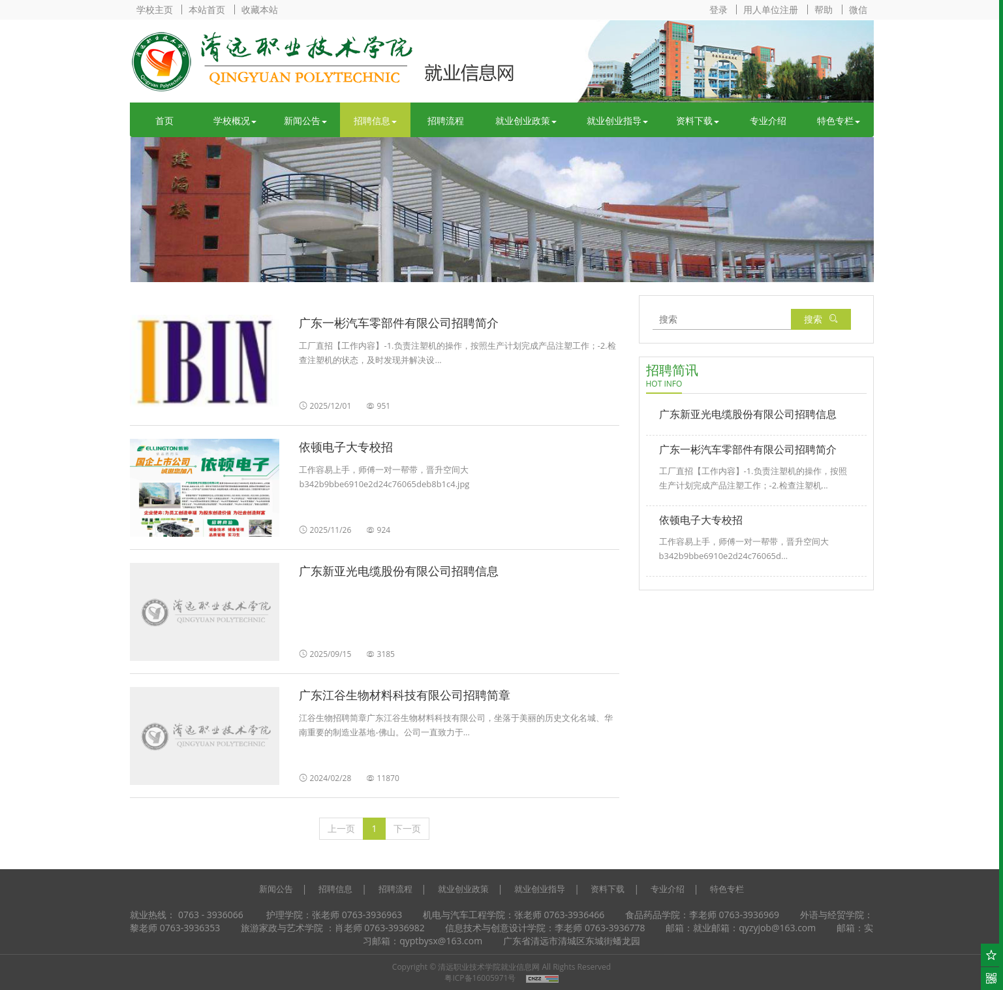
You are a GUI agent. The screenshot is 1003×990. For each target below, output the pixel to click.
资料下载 (697, 120)
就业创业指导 (617, 120)
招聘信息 (375, 120)
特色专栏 (838, 120)
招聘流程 (445, 120)
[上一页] (341, 829)
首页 (164, 120)
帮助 (823, 9)
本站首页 (207, 9)
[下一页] (407, 829)
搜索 (821, 319)
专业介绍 (768, 120)
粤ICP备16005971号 (480, 977)
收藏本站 (259, 9)
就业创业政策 (526, 120)
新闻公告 (305, 120)
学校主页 (154, 9)
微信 (858, 9)
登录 (718, 9)
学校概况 (234, 120)
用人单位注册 (770, 9)
